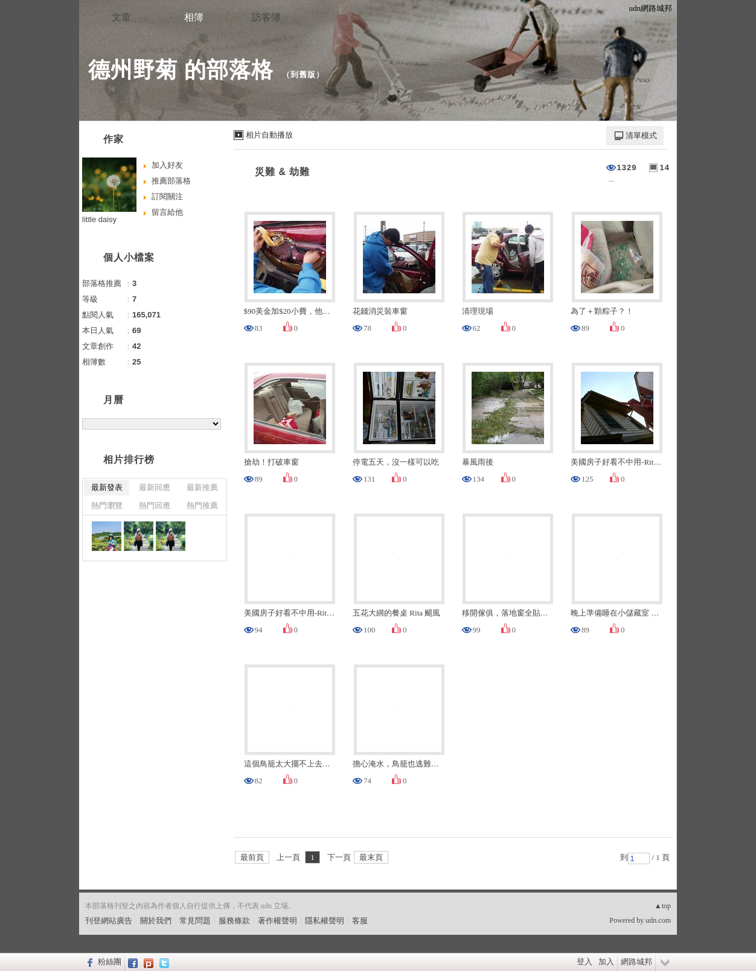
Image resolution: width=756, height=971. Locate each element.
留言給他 (167, 212)
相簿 (193, 17)
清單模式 (641, 135)
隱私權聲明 (324, 920)
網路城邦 (636, 961)
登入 (584, 961)
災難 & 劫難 (282, 172)
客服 (360, 920)
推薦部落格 (171, 180)
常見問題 (195, 920)
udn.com (658, 920)
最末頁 (371, 857)
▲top (663, 906)
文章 (121, 17)
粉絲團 (109, 961)
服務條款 (234, 920)
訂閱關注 (167, 196)
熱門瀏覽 (107, 505)
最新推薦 (202, 487)
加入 (606, 961)
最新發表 (107, 487)
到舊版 (303, 74)
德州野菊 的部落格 (181, 69)
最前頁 (252, 857)
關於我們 (155, 920)
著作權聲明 (277, 920)
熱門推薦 (202, 505)
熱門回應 (154, 505)
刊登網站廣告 (108, 920)
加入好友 (167, 165)
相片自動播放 (269, 134)
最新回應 (154, 487)
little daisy (99, 219)
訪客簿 (266, 17)
